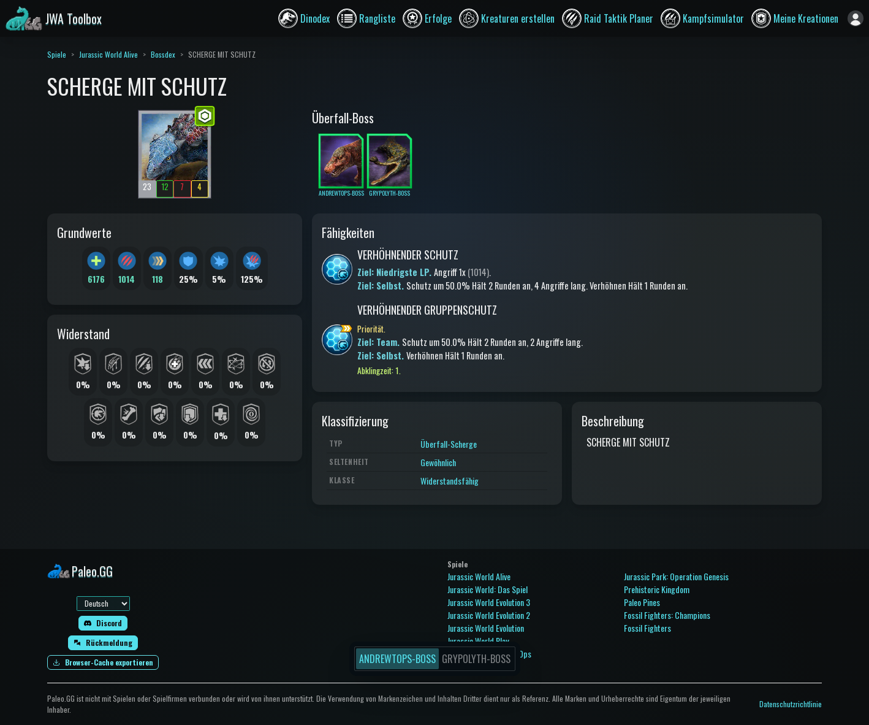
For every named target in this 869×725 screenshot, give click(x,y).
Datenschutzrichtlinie (790, 704)
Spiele (56, 54)
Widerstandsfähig (449, 480)
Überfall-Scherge (448, 443)
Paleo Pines (642, 602)
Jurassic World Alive (108, 54)
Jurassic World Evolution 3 (488, 602)
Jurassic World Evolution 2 (488, 614)
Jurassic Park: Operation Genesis (676, 576)
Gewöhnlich (438, 462)
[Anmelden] (855, 18)
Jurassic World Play (478, 640)
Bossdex (163, 54)
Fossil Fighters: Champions (667, 614)
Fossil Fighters (647, 627)
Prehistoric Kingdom (656, 589)
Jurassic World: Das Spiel (487, 589)
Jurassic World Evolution (485, 627)
